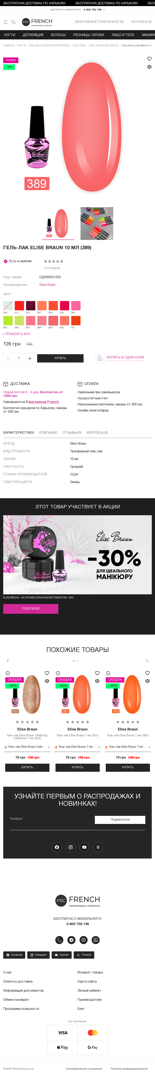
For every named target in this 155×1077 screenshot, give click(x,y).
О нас (7, 972)
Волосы (58, 35)
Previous (7, 660)
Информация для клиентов (23, 990)
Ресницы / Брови (88, 35)
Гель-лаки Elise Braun (103, 46)
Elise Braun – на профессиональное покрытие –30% (38, 598)
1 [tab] (73, 660)
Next (147, 660)
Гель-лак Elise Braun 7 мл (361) (78, 732)
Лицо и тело (123, 35)
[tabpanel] (27, 720)
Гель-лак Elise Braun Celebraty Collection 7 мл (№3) (27, 734)
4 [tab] (81, 660)
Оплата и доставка (17, 981)
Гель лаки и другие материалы (49, 46)
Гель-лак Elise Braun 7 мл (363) (128, 732)
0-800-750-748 (92, 10)
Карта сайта (87, 981)
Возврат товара (90, 972)
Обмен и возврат (16, 999)
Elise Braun (47, 285)
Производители (90, 999)
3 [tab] (78, 660)
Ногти (9, 35)
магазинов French (43, 402)
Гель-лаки (79, 46)
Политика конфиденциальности (129, 1068)
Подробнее (31, 609)
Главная (8, 46)
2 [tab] (76, 660)
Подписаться (120, 820)
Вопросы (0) (97, 432)
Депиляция (33, 35)
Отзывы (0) (72, 432)
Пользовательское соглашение (84, 1068)
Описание (48, 432)
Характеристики (18, 432)
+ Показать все (16, 334)
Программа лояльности (21, 1008)
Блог (81, 1008)
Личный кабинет (89, 990)
